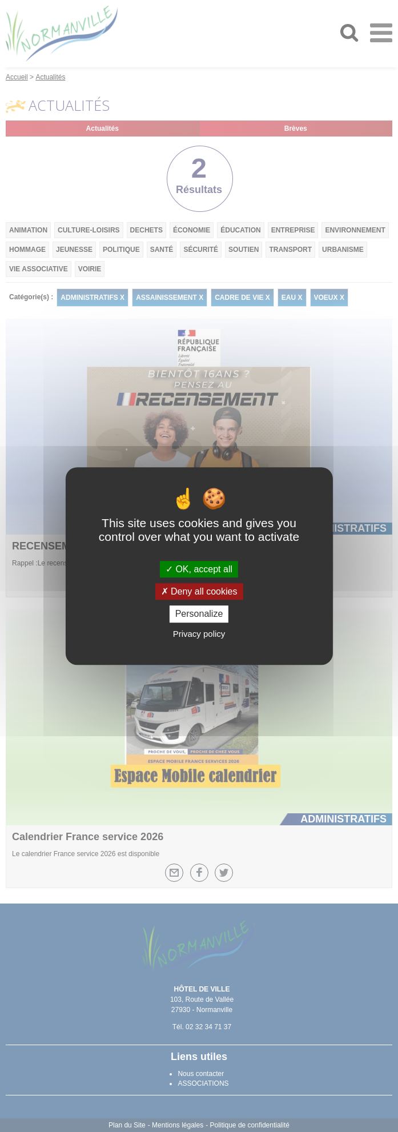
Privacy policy (199, 634)
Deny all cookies (199, 591)
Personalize (199, 614)
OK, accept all (199, 569)
